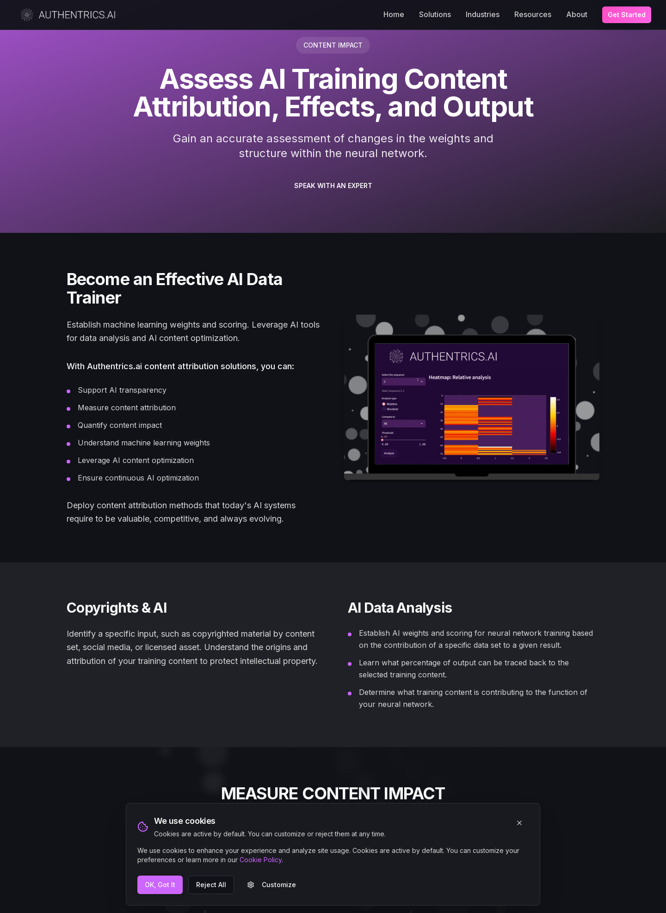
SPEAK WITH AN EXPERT (333, 185)
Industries (483, 14)
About (576, 14)
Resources (532, 14)
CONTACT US (333, 866)
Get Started (627, 14)
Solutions (435, 14)
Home (393, 14)
